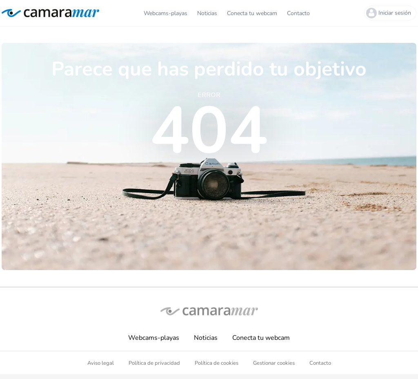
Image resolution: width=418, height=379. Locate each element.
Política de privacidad (154, 363)
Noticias (206, 337)
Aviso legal (100, 363)
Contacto (320, 363)
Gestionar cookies (274, 363)
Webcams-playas (153, 337)
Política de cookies (216, 363)
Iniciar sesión (388, 13)
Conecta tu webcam (261, 337)
